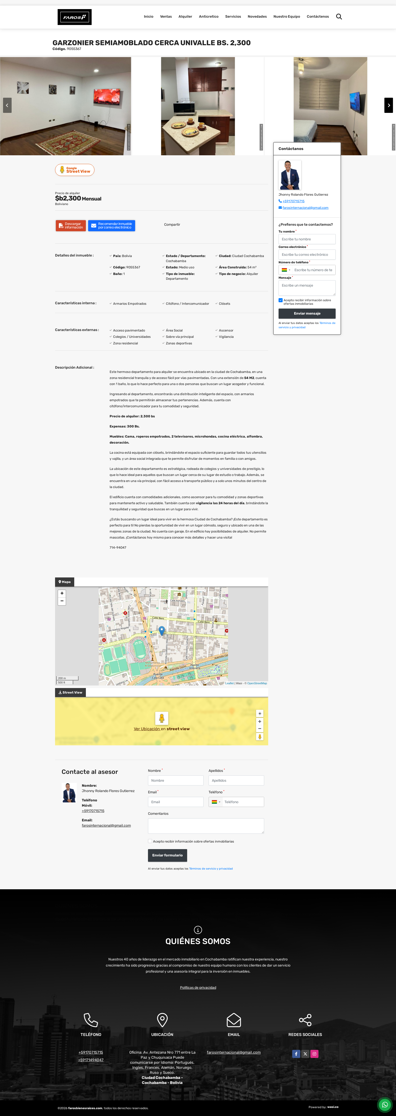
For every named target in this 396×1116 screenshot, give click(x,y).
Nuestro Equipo (287, 16)
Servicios (233, 16)
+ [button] (62, 594)
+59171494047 (91, 1060)
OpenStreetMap (257, 683)
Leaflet (229, 683)
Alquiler (185, 16)
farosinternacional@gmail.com (106, 825)
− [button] (62, 601)
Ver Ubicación (147, 728)
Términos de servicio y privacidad (211, 868)
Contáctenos (318, 16)
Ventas (166, 16)
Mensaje (286, 278)
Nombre (155, 770)
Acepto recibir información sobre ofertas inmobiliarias (193, 841)
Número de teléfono (294, 262)
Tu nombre (287, 232)
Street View (75, 170)
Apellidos (217, 770)
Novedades (257, 16)
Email (153, 792)
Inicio (148, 16)
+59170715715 (93, 811)
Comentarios (158, 813)
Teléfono (217, 792)
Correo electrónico (293, 247)
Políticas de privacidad (198, 987)
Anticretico (208, 16)
